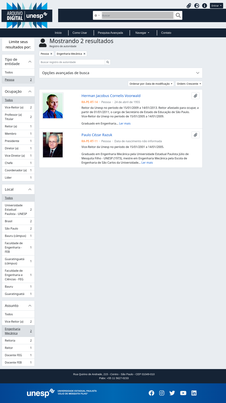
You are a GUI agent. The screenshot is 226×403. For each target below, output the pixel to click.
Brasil (18, 222)
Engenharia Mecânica (18, 331)
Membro (18, 134)
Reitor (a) (18, 127)
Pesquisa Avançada (110, 32)
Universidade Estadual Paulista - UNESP (18, 209)
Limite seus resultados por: (18, 44)
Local (9, 189)
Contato (166, 32)
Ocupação (13, 91)
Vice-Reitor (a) (18, 108)
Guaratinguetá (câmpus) (18, 261)
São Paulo (18, 229)
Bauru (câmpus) (18, 237)
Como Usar (79, 32)
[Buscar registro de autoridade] (72, 62)
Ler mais (125, 123)
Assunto (11, 305)
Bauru (18, 287)
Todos (9, 72)
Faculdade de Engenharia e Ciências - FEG (18, 275)
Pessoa (18, 80)
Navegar (141, 32)
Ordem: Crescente (188, 83)
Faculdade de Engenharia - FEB (18, 247)
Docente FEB (18, 363)
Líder (18, 178)
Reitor (18, 349)
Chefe (18, 164)
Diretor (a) (18, 149)
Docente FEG (18, 356)
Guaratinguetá (18, 294)
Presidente (18, 142)
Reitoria (18, 341)
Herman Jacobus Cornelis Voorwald (110, 96)
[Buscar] (137, 15)
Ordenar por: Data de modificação (150, 83)
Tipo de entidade (12, 61)
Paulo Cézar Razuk (96, 135)
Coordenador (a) (18, 171)
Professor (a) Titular (18, 117)
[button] (189, 6)
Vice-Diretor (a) (18, 156)
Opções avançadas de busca (65, 72)
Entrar (215, 5)
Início (58, 32)
